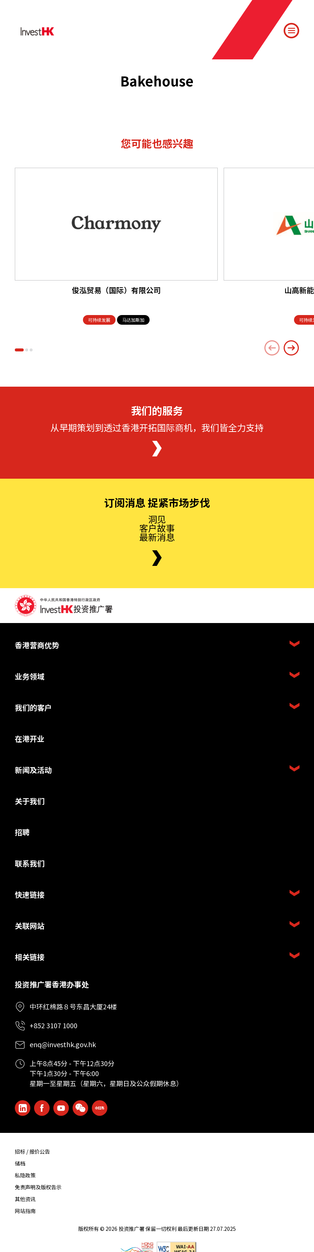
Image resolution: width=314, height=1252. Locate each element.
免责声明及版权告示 (38, 1187)
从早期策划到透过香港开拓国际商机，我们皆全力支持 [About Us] (157, 427)
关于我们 (29, 801)
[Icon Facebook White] (42, 1108)
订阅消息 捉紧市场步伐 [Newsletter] (157, 502)
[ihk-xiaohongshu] (99, 1108)
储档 (20, 1163)
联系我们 (29, 863)
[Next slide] (291, 348)
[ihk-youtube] (61, 1108)
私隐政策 (25, 1175)
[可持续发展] (99, 320)
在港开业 (29, 738)
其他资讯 (25, 1199)
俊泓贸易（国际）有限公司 (116, 290)
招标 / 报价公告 (32, 1151)
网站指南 (25, 1211)
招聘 (22, 832)
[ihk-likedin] (22, 1108)
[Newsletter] (157, 558)
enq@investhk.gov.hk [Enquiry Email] (63, 1044)
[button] (19, 349)
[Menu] (291, 31)
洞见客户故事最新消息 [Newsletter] (157, 527)
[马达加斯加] (133, 320)
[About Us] (157, 448)
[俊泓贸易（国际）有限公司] (116, 224)
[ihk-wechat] (80, 1108)
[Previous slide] (272, 348)
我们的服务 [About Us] (157, 410)
